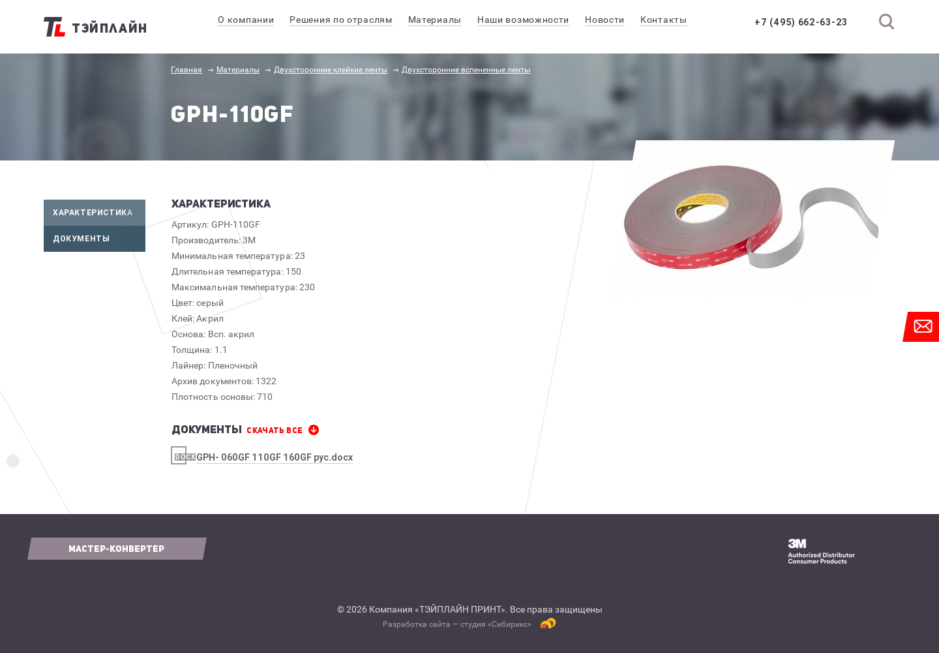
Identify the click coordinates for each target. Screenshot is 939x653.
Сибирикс (510, 624)
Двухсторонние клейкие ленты (330, 69)
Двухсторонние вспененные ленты (466, 69)
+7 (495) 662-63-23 (801, 22)
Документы (99, 239)
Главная (186, 69)
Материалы (238, 69)
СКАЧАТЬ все (274, 430)
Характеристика (99, 213)
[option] (751, 219)
